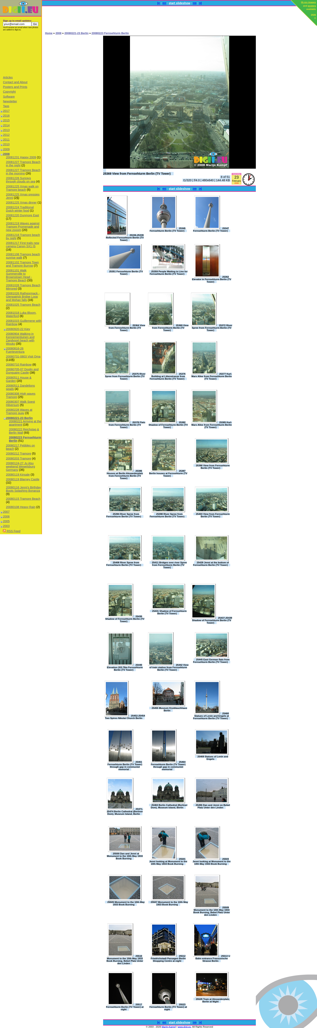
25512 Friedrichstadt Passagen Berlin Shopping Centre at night (168, 958)
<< (164, 3)
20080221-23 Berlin (19, 418)
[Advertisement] (20, 53)
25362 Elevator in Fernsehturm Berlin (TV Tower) (211, 279)
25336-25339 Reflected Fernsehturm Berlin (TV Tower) (125, 237)
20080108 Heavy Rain (20, 507)
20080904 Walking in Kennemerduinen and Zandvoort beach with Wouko (20, 338)
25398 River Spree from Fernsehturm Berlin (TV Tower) (167, 515)
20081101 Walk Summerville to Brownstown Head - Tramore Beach (19, 275)
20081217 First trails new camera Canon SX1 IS (22, 244)
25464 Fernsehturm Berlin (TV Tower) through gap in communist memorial (168, 766)
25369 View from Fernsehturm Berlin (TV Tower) (137, 173)
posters (312, 6)
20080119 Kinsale (18, 474)
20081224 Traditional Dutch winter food (20, 209)
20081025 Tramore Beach (23, 304)
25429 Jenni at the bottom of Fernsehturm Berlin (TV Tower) (211, 563)
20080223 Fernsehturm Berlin (110, 33)
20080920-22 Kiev (18, 329)
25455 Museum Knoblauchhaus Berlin (169, 709)
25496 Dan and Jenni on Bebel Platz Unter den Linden (213, 806)
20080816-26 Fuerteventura (15, 350)
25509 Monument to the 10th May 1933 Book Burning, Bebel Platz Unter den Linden (211, 911)
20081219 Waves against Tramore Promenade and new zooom (22, 227)
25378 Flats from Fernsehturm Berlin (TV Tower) (127, 425)
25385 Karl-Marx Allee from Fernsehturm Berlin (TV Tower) (211, 425)
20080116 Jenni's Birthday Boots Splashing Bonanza (23, 489)
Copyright (9, 91)
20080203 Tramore (18, 458)
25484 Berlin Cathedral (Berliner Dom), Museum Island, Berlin (169, 806)
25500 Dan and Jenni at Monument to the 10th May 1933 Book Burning (125, 856)
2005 (6, 521)
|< (158, 3)
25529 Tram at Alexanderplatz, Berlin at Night (213, 1000)
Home (48, 33)
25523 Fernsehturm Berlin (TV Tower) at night (168, 1007)
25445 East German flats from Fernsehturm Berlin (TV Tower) (211, 660)
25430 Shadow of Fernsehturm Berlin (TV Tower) (124, 619)
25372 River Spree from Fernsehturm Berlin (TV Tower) (212, 328)
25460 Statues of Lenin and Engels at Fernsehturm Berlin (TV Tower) (211, 716)
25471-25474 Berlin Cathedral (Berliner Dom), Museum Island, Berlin (125, 811)
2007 (6, 511)
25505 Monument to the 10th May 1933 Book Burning (126, 903)
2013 (6, 130)
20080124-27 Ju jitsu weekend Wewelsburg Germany (20, 466)
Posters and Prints (15, 87)
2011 (6, 139)
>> (195, 3)
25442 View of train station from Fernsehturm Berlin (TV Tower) (169, 667)
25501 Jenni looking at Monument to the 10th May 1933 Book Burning (168, 861)
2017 (6, 111)
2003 (6, 526)
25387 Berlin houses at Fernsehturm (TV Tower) (168, 473)
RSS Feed (11, 531)
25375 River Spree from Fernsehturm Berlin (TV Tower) (125, 376)
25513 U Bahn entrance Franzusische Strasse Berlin (212, 958)
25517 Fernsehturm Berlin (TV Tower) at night (125, 1007)
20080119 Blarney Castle (22, 479)
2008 (6, 154)
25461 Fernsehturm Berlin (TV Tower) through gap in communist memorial (124, 766)
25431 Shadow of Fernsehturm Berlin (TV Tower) (169, 612)
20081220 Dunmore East (22, 215)
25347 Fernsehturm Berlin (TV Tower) (211, 229)
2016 (6, 115)
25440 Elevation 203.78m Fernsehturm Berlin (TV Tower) (125, 667)
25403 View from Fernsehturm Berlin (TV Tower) (213, 515)
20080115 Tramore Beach (23, 498)
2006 (6, 516)
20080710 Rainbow (19, 364)
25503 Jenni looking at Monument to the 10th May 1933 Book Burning (212, 861)
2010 (6, 144)
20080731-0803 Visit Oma (23, 356)
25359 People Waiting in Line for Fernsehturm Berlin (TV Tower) (169, 272)
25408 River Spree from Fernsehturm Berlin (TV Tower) (123, 563)
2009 (6, 149)
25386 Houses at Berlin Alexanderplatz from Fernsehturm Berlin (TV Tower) (125, 475)
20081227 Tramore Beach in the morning (23, 171)
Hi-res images (308, 2)
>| (200, 3)
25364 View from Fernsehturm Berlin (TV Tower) (127, 328)
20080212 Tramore (18, 453)
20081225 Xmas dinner (21, 202)
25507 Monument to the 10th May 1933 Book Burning (169, 903)
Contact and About (15, 82)
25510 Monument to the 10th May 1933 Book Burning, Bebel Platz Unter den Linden (124, 960)
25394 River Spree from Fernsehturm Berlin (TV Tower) (123, 515)
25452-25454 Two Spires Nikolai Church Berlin (125, 716)
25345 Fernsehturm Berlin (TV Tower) (168, 229)
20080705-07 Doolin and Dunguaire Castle (22, 371)
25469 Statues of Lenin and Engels (213, 757)
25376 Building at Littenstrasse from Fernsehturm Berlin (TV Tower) (168, 376)
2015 (6, 120)
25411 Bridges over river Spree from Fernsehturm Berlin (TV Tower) (169, 565)
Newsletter (10, 101)
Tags (6, 106)
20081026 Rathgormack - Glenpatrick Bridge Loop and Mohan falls (22, 297)
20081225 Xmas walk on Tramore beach (22, 188)
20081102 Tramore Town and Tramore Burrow (22, 264)
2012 (6, 134)
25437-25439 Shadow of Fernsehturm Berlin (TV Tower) (212, 620)
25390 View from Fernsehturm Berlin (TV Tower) (213, 466)
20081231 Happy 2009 (21, 157)
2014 (6, 125)
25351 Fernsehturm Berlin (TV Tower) (126, 272)
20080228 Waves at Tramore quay (19, 411)
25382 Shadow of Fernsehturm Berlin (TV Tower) (168, 425)
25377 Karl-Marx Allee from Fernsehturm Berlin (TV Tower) (211, 376)
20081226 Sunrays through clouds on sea (20, 179)
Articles (8, 77)
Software (9, 96)
